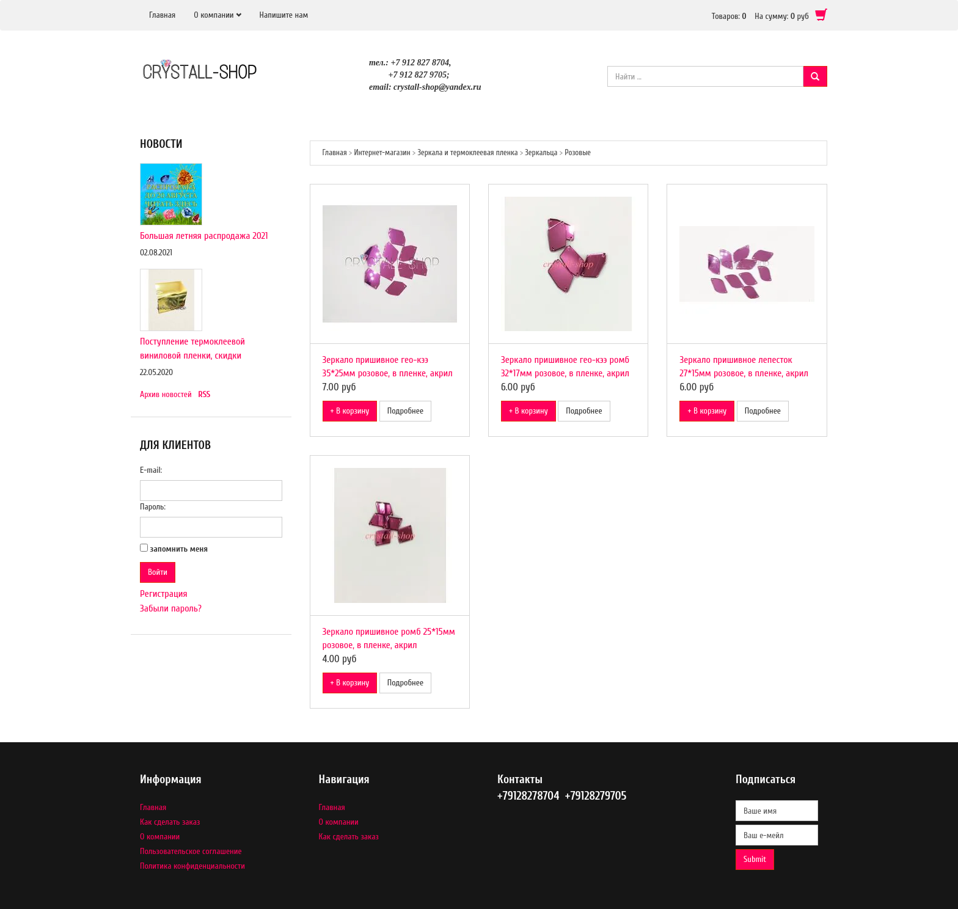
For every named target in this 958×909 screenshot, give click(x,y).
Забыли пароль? (171, 608)
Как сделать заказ (170, 822)
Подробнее (405, 411)
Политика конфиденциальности (192, 866)
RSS (204, 394)
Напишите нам (284, 15)
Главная (162, 15)
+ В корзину (350, 411)
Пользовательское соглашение (191, 851)
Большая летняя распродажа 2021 (204, 235)
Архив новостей (166, 394)
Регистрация (164, 593)
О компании (213, 15)
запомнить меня (179, 549)
